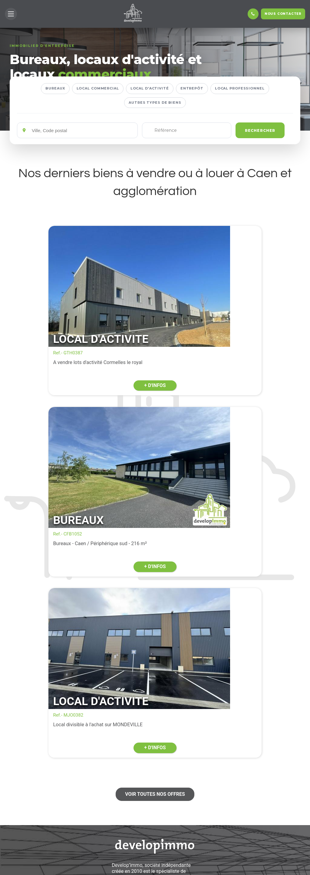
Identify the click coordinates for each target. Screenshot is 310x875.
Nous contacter (283, 14)
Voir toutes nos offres (155, 541)
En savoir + (155, 842)
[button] (11, 14)
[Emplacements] (82, 130)
